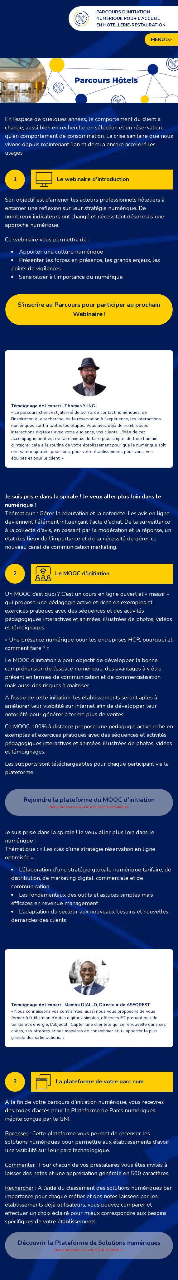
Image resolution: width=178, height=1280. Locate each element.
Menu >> (161, 39)
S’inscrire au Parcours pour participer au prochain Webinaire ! (89, 309)
